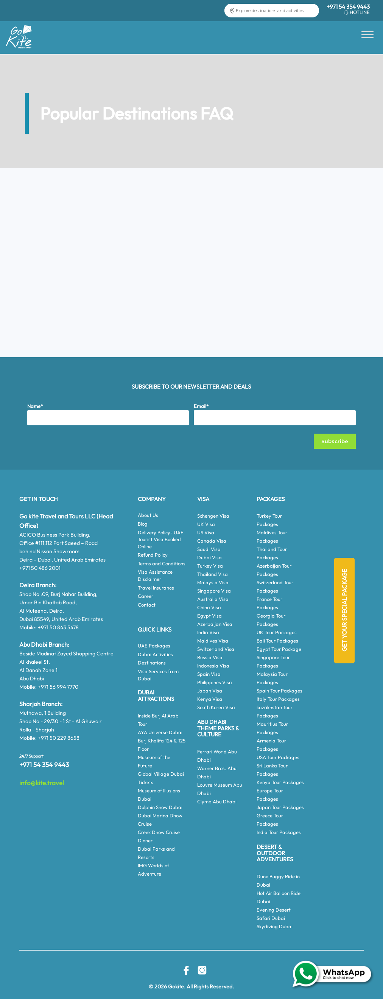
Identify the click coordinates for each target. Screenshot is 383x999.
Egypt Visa (209, 616)
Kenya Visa (209, 699)
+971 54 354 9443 (348, 6)
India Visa (208, 632)
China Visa (209, 607)
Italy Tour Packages (278, 699)
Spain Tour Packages (279, 691)
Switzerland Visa (215, 649)
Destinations (152, 663)
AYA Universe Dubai (160, 732)
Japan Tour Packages (280, 807)
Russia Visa (210, 657)
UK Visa (206, 524)
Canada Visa (211, 541)
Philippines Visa (214, 682)
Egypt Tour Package (279, 649)
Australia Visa (213, 599)
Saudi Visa (209, 549)
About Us (148, 515)
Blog (143, 524)
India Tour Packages (279, 832)
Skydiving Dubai (275, 926)
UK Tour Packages (277, 632)
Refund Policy (153, 555)
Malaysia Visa (213, 582)
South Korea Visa (216, 707)
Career (145, 596)
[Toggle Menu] (367, 34)
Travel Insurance (156, 588)
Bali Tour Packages (277, 641)
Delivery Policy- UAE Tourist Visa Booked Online (161, 539)
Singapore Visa (214, 591)
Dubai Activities (155, 654)
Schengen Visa (213, 516)
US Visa (205, 532)
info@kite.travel (41, 783)
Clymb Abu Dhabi (217, 801)
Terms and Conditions (161, 563)
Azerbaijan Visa (214, 624)
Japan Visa (209, 691)
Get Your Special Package (344, 611)
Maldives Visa (212, 641)
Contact (147, 605)
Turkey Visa (210, 566)
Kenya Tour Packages (280, 782)
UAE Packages (154, 646)
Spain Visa (209, 674)
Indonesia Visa (213, 666)
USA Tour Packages (278, 757)
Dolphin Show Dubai (160, 807)
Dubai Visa (209, 557)
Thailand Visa (212, 574)
